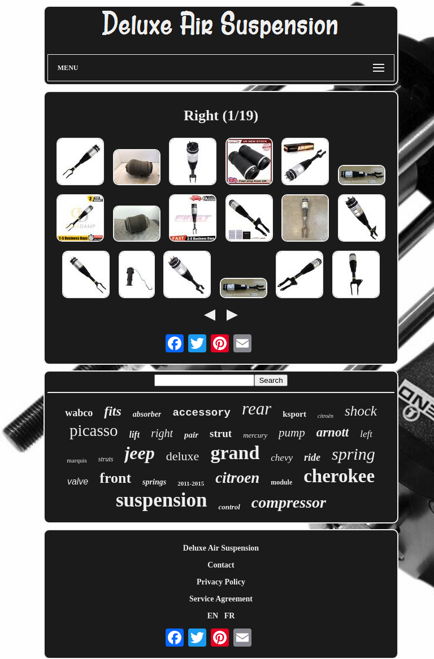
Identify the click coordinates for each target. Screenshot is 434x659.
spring (353, 453)
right (162, 433)
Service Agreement (221, 599)
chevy (282, 457)
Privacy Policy (221, 582)
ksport (294, 413)
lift (134, 434)
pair (191, 434)
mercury (255, 435)
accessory (201, 413)
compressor (288, 502)
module (281, 482)
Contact (220, 565)
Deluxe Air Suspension (221, 548)
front (115, 478)
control (229, 507)
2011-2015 (190, 483)
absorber (147, 414)
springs (154, 482)
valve (77, 481)
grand (234, 452)
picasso (94, 430)
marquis (76, 460)
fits (112, 411)
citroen (237, 477)
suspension (161, 500)
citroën (325, 416)
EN (212, 616)
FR (229, 616)
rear (256, 408)
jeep (139, 453)
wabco (79, 412)
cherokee (339, 476)
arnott (332, 432)
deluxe (182, 456)
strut (221, 433)
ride (312, 457)
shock (361, 410)
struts (106, 459)
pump (292, 432)
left (366, 434)
